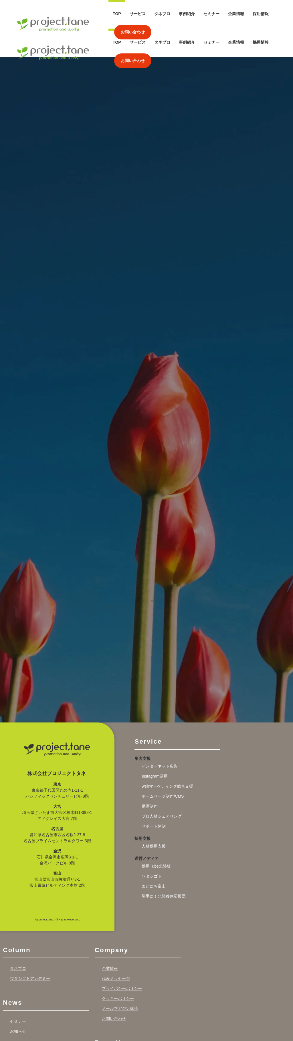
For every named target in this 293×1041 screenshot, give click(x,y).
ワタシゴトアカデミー (30, 950)
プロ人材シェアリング (162, 787)
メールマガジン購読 (120, 980)
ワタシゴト (152, 847)
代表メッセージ (116, 950)
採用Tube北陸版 (156, 837)
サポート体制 (154, 797)
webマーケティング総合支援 (167, 757)
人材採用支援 (154, 817)
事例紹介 (187, 13)
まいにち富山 (154, 857)
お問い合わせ (133, 32)
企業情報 (236, 13)
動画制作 (150, 777)
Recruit (108, 1014)
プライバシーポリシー (122, 960)
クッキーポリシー (118, 970)
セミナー (211, 13)
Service (148, 713)
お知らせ (18, 1002)
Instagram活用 (154, 747)
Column (17, 921)
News (12, 974)
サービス (138, 13)
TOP (117, 13)
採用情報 (261, 13)
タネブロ (162, 13)
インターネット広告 (160, 737)
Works (14, 1026)
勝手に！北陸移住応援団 (164, 867)
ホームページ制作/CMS (163, 767)
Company (111, 921)
